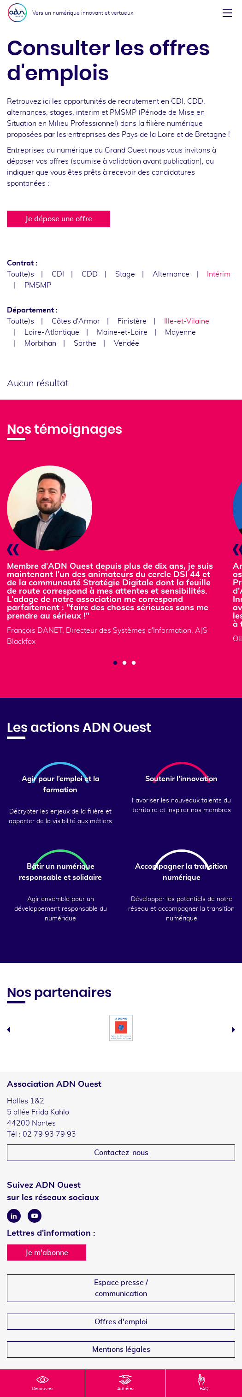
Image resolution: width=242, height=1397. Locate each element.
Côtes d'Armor (76, 321)
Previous (8, 1029)
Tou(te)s (20, 274)
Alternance (171, 274)
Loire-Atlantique (51, 332)
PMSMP (37, 285)
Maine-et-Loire (122, 332)
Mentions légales (121, 1349)
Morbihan (40, 343)
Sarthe (85, 343)
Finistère (132, 321)
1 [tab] (115, 663)
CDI (58, 274)
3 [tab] (133, 663)
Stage (125, 274)
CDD (90, 274)
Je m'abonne (46, 1252)
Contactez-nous (121, 1152)
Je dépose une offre (58, 219)
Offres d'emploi (121, 1322)
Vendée (126, 343)
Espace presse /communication (121, 1288)
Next (233, 1029)
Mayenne (180, 332)
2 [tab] (124, 663)
